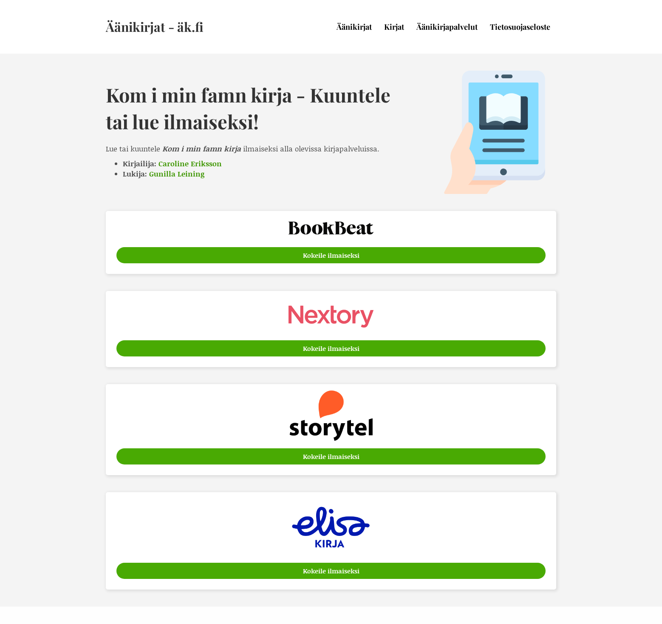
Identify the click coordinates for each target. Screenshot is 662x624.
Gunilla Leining (176, 173)
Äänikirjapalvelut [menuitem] (447, 27)
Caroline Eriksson (190, 163)
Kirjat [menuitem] (394, 27)
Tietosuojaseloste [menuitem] (520, 27)
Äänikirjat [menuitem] (354, 27)
